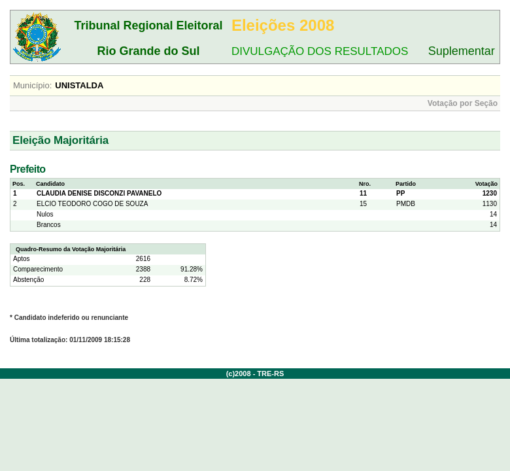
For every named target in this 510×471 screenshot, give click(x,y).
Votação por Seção (463, 103)
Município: (32, 85)
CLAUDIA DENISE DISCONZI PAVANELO (99, 193)
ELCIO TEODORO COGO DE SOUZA (92, 203)
